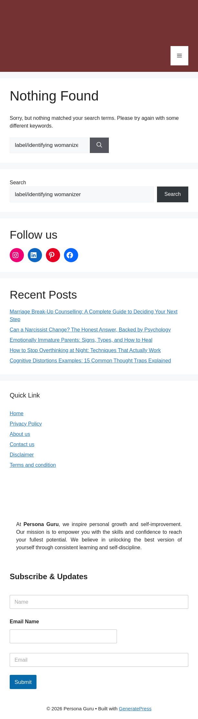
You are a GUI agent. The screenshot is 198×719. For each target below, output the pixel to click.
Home (17, 413)
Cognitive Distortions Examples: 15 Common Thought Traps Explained (90, 360)
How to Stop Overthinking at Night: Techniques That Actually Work (85, 350)
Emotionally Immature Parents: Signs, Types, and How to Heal (81, 340)
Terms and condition (33, 465)
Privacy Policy (26, 424)
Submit (23, 682)
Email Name (24, 621)
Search (18, 182)
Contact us (22, 444)
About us (20, 434)
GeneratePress (135, 708)
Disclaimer (22, 454)
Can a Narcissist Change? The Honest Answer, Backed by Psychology (90, 329)
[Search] (99, 145)
